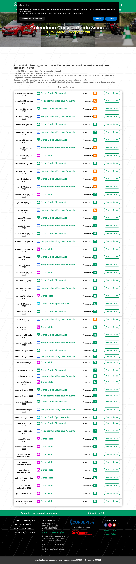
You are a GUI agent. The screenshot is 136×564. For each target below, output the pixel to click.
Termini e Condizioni (22, 524)
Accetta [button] (111, 18)
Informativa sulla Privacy (24, 532)
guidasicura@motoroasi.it (53, 532)
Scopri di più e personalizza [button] (32, 18)
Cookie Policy (110, 534)
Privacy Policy (110, 530)
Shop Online (95, 513)
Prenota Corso (112, 93)
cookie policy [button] (26, 11)
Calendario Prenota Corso (25, 520)
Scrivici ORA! (110, 520)
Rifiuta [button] (98, 18)
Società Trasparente (22, 528)
